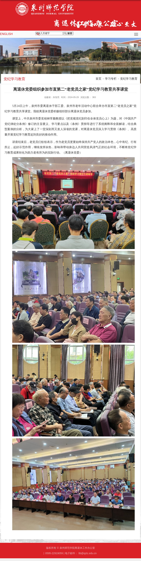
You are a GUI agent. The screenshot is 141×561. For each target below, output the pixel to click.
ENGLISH (6, 34)
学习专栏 (111, 78)
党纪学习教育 (128, 78)
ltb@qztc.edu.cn (88, 553)
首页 (98, 78)
